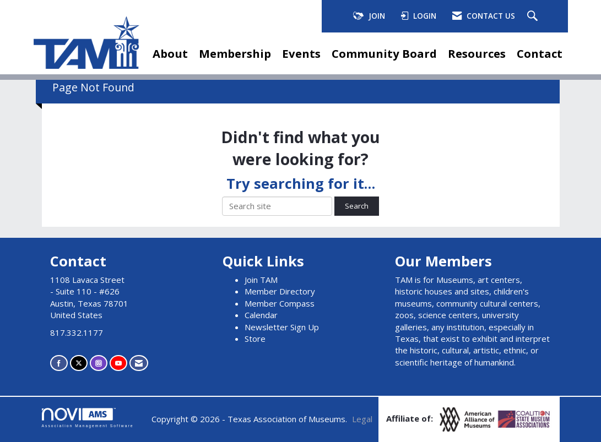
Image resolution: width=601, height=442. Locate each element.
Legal (362, 418)
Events (301, 53)
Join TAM (261, 279)
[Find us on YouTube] (118, 363)
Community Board (384, 53)
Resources (477, 53)
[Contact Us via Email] (138, 363)
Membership (235, 53)
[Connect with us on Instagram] (98, 363)
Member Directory (280, 291)
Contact (539, 53)
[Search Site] (533, 16)
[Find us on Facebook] (59, 363)
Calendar (261, 314)
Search (357, 206)
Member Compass (280, 303)
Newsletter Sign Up (282, 326)
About (170, 53)
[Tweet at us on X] (79, 363)
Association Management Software (88, 418)
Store (255, 338)
